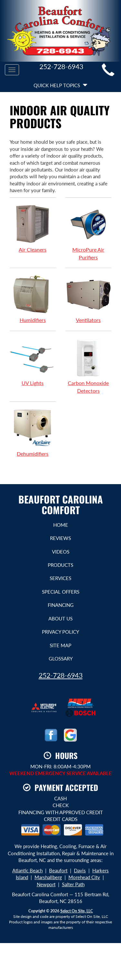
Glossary (61, 658)
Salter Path (73, 884)
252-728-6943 (61, 675)
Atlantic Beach (27, 870)
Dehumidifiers (33, 432)
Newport (46, 884)
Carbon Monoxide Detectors (89, 366)
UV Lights (33, 362)
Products (60, 565)
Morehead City (84, 877)
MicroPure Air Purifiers (89, 232)
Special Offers (60, 592)
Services (60, 578)
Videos (60, 552)
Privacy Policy (60, 632)
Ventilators (89, 299)
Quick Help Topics (60, 85)
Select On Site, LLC (76, 911)
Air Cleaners (33, 228)
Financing (61, 605)
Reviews (60, 538)
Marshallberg (48, 877)
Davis (80, 870)
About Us (60, 618)
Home (60, 525)
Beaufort (58, 870)
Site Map (60, 645)
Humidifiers (33, 299)
